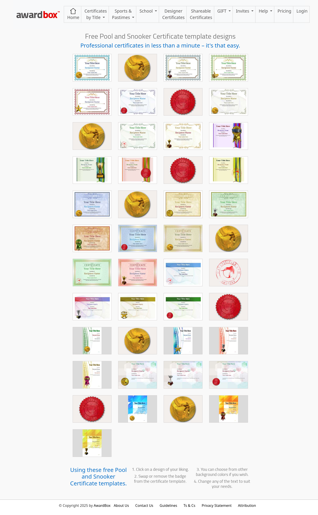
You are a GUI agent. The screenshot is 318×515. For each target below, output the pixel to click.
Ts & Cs (189, 505)
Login (301, 11)
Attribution (247, 505)
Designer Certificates (173, 14)
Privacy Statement (217, 505)
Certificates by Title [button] (95, 14)
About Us (121, 505)
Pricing (284, 11)
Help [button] (264, 11)
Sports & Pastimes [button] (122, 14)
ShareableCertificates (201, 14)
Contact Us (144, 505)
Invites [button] (243, 11)
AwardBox (102, 505)
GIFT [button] (222, 11)
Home (73, 14)
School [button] (147, 11)
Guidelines (168, 505)
